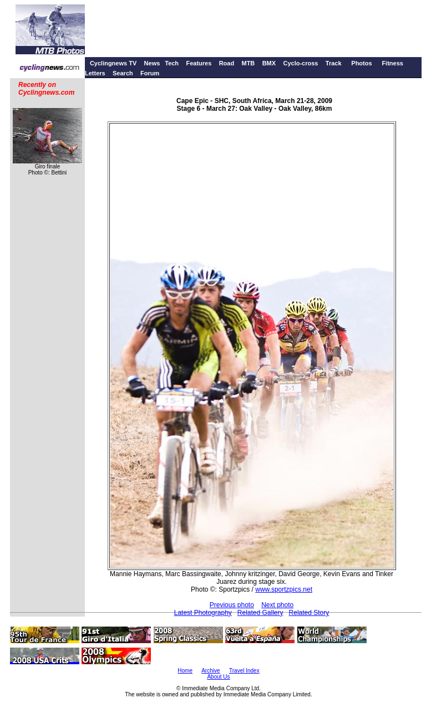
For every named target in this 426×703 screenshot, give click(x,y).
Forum (149, 73)
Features (198, 63)
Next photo (277, 605)
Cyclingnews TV (113, 63)
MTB (248, 63)
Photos (361, 63)
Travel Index (244, 671)
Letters (95, 73)
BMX (269, 63)
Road (227, 63)
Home (185, 671)
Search (123, 73)
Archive (210, 671)
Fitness (392, 63)
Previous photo (232, 605)
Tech (172, 63)
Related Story (309, 613)
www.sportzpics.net (283, 589)
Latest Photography (203, 613)
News (152, 63)
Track (334, 63)
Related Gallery (260, 613)
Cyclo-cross (300, 63)
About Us (218, 677)
